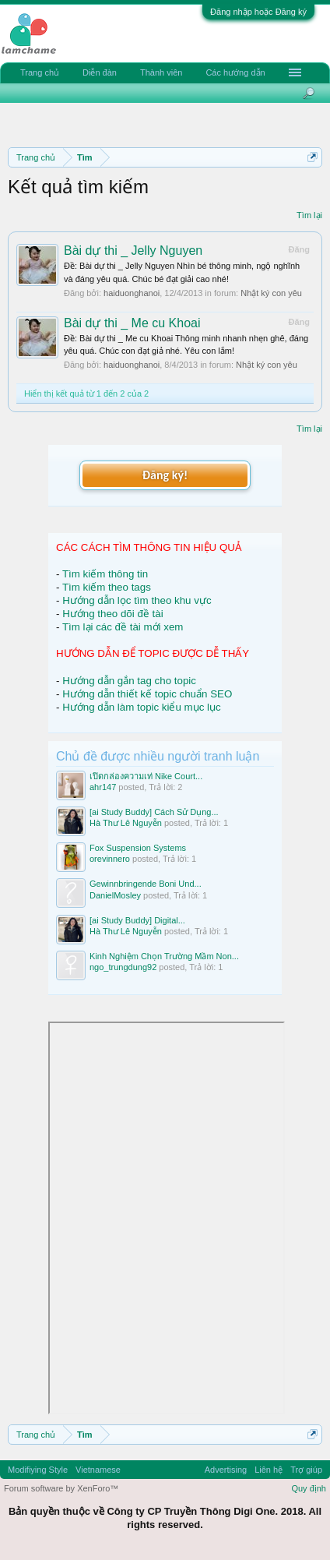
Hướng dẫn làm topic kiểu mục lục (141, 707)
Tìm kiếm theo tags (106, 587)
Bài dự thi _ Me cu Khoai (132, 323)
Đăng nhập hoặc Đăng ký (258, 11)
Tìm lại (309, 215)
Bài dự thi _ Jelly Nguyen (133, 250)
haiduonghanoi (132, 293)
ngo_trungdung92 (123, 967)
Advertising (226, 1469)
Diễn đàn (99, 72)
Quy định (308, 1488)
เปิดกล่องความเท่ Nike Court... (146, 776)
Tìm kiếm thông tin (105, 574)
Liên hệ (269, 1469)
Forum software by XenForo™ (61, 1488)
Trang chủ (39, 72)
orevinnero (110, 858)
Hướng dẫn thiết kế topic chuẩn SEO (147, 694)
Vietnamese (98, 1469)
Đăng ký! (165, 475)
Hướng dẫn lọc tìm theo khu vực (136, 600)
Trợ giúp (306, 1469)
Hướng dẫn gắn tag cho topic (129, 680)
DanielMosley (115, 895)
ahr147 (103, 787)
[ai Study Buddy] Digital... (137, 920)
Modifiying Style (38, 1469)
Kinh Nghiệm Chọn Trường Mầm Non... (164, 956)
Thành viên (161, 72)
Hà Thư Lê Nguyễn (126, 823)
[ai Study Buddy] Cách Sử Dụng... (154, 812)
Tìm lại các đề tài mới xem (123, 627)
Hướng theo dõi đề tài (112, 613)
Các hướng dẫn (235, 72)
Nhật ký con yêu (271, 293)
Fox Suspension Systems (138, 847)
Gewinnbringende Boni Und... (146, 883)
